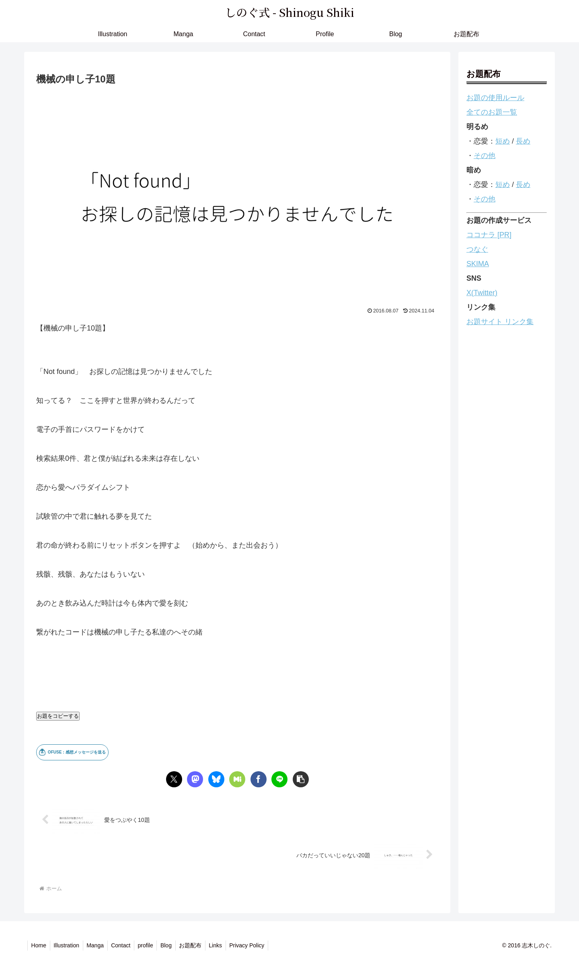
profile (150, 945)
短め (502, 141)
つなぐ (477, 249)
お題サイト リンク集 (500, 322)
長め (523, 141)
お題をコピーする (58, 716)
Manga (98, 945)
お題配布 (197, 945)
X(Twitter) (481, 293)
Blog (172, 945)
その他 (484, 156)
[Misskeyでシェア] (237, 779)
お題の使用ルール (495, 98)
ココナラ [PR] (488, 235)
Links (223, 945)
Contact (124, 945)
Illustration (68, 945)
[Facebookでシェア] (258, 779)
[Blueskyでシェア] (216, 779)
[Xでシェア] (174, 779)
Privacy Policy (256, 945)
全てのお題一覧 (491, 112)
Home (39, 945)
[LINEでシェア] (279, 779)
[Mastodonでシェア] (195, 779)
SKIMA (477, 264)
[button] (301, 779)
